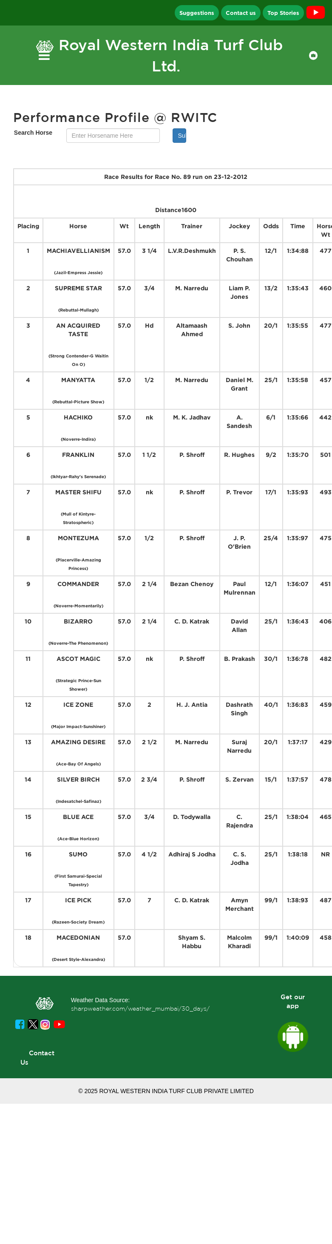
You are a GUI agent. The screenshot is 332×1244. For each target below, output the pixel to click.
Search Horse (33, 132)
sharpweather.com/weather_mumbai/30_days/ (140, 1008)
